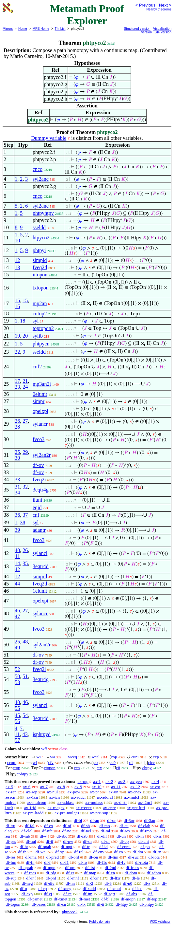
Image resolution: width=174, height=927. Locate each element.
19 (17, 336)
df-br (24, 846)
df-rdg (51, 872)
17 (17, 381)
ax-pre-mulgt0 (67, 812)
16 (17, 306)
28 (17, 427)
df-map (90, 872)
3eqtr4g (41, 489)
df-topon (13, 904)
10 (17, 240)
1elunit (40, 591)
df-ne (66, 830)
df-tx (81, 904)
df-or (111, 820)
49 (17, 647)
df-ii (100, 904)
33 (17, 479)
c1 (131, 762)
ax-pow (74, 791)
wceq (72, 756)
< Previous (145, 5)
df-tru (10, 825)
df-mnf (73, 878)
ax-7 (44, 786)
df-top (152, 899)
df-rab (25, 836)
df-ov (38, 465)
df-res (10, 857)
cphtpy (22, 773)
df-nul (31, 841)
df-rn (157, 851)
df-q (23, 888)
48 (25, 641)
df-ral (105, 830)
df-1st (90, 867)
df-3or (129, 820)
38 (22, 522)
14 (17, 563)
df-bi (78, 820)
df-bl (105, 899)
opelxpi (40, 411)
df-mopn (128, 899)
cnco (37, 169)
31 (17, 487)
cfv (51, 762)
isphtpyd (42, 734)
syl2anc (41, 179)
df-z (147, 883)
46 (17, 610)
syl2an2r (42, 455)
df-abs (131, 893)
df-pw (68, 841)
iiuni (37, 500)
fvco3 (38, 439)
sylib (38, 336)
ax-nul (52, 791)
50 (17, 676)
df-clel (26, 830)
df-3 (108, 883)
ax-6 (26, 786)
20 (25, 336)
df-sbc (61, 836)
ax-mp (83, 781)
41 (17, 556)
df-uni (143, 841)
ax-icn (54, 797)
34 (17, 492)
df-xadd (89, 888)
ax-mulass (94, 802)
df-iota (154, 857)
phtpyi (39, 250)
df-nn (70, 883)
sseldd (39, 227)
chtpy (147, 767)
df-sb (85, 825)
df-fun (11, 862)
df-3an (149, 820)
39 (17, 530)
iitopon (40, 274)
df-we (40, 851)
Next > (165, 5)
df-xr (94, 878)
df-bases (39, 904)
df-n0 (127, 883)
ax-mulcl (131, 797)
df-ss (157, 836)
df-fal (30, 825)
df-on (93, 857)
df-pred (52, 857)
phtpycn (41, 343)
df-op (124, 841)
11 (17, 734)
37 (25, 515)
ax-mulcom (36, 802)
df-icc (137, 888)
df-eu (123, 825)
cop (114, 756)
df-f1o (102, 862)
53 (17, 682)
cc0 (113, 762)
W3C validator (160, 921)
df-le (136, 878)
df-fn (30, 862)
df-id (103, 846)
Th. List (60, 28)
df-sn (87, 841)
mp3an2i (42, 384)
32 (25, 487)
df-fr (22, 851)
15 (17, 300)
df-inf (31, 878)
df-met (84, 899)
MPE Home (41, 28)
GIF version (162, 32)
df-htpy (122, 904)
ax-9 (78, 786)
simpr (38, 401)
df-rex (125, 830)
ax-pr (94, 791)
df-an (94, 820)
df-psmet (34, 899)
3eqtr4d (41, 566)
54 (25, 715)
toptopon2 (43, 328)
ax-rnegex (56, 807)
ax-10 (97, 786)
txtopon (41, 287)
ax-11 (116, 786)
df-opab (44, 846)
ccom (11, 762)
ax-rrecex (84, 807)
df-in (139, 836)
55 (17, 708)
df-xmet (60, 899)
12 (17, 260)
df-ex (48, 825)
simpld (40, 260)
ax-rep (11, 791)
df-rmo (146, 830)
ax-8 (61, 786)
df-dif (102, 836)
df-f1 (64, 862)
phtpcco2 (69, 911)
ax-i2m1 (145, 802)
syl (36, 321)
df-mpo (49, 867)
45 (17, 715)
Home (22, 28)
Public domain (99, 921)
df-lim (113, 857)
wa (52, 756)
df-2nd (110, 867)
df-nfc (47, 830)
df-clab (144, 825)
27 (25, 421)
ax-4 (155, 781)
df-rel (79, 851)
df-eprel (124, 846)
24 (25, 387)
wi (39, 756)
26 (17, 421)
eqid (37, 507)
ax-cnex (134, 791)
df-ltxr (115, 878)
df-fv (121, 862)
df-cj (48, 893)
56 (17, 721)
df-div (49, 883)
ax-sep (31, 791)
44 (17, 583)
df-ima (31, 857)
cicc (151, 762)
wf (35, 762)
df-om (70, 867)
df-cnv (98, 851)
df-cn (61, 904)
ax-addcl (78, 797)
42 (17, 569)
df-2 (89, 883)
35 (25, 563)
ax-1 (97, 781)
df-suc (133, 857)
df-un (121, 836)
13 (17, 267)
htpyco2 (41, 237)
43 (25, 734)
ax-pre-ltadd (33, 812)
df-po (145, 846)
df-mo (105, 825)
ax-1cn (32, 797)
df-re (67, 893)
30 (17, 458)
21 (25, 381)
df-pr (105, 841)
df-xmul (114, 888)
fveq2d (40, 267)
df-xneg (64, 888)
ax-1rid (30, 807)
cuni (134, 756)
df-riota (141, 862)
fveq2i (39, 479)
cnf (36, 515)
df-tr (85, 846)
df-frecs (132, 867)
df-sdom (154, 872)
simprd (40, 576)
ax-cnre (109, 807)
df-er (70, 872)
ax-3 (121, 781)
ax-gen (136, 781)
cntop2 (40, 313)
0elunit (40, 394)
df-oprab (26, 867)
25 (17, 452)
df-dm (138, 851)
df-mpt (66, 846)
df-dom (131, 872)
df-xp (59, 851)
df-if (49, 841)
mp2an (40, 303)
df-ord (74, 857)
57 (17, 740)
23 (17, 387)
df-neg (27, 883)
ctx (99, 767)
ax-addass (65, 802)
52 (17, 669)
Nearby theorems (158, 9)
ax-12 (135, 786)
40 (17, 550)
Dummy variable (48, 138)
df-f (47, 862)
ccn (77, 767)
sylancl (40, 553)
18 (22, 321)
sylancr (40, 424)
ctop (16, 767)
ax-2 (109, 781)
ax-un (114, 791)
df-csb (82, 836)
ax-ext (155, 786)
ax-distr (120, 802)
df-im (87, 893)
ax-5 (9, 786)
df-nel (86, 830)
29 (25, 452)
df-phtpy (146, 904)
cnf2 (37, 366)
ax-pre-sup (99, 812)
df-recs (30, 872)
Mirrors (8, 28)
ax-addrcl (105, 797)
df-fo (82, 862)
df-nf (67, 825)
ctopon (49, 767)
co (96, 762)
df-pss (11, 841)
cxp (156, 756)
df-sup (11, 878)
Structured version (137, 28)
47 (17, 616)
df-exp (27, 893)
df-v (43, 836)
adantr (39, 530)
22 (17, 352)
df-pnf (51, 878)
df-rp (42, 888)
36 (17, 515)
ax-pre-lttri (136, 807)
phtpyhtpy (43, 213)
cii (118, 767)
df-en (110, 872)
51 (25, 676)
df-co (118, 851)
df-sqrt (109, 893)
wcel (96, 756)
